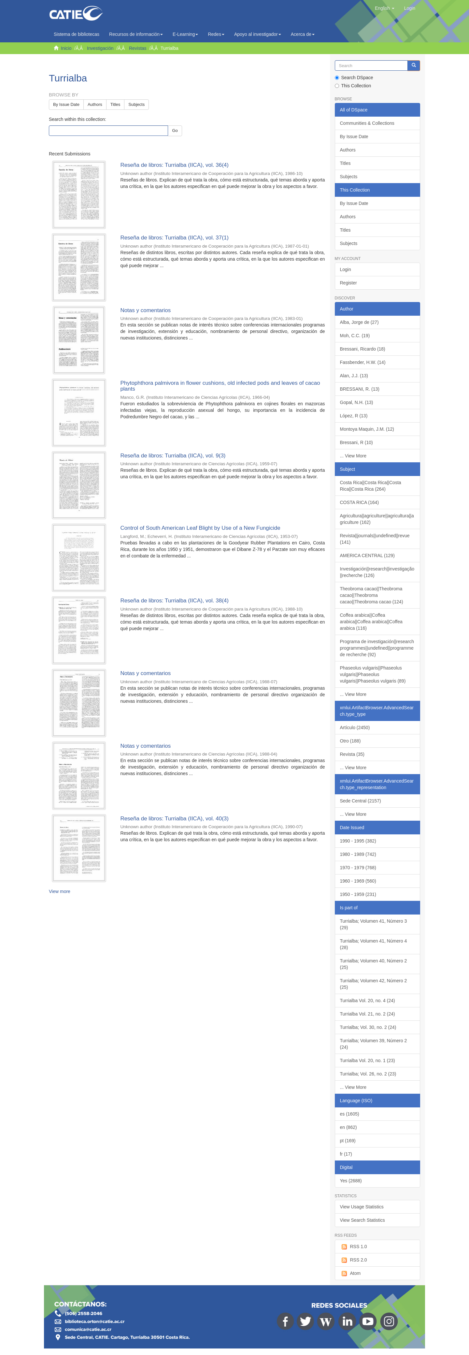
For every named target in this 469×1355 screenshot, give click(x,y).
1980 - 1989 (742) (358, 854)
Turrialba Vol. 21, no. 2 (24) (367, 1013)
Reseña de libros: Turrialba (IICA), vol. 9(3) (172, 456)
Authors (95, 104)
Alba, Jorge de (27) (359, 322)
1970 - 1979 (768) (358, 867)
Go (175, 130)
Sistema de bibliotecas (76, 34)
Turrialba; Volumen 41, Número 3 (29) (373, 924)
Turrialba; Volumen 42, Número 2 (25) (373, 984)
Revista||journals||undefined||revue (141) (375, 539)
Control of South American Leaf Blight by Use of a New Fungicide (200, 528)
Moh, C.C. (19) (355, 335)
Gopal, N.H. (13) (356, 402)
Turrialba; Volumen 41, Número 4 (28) (373, 944)
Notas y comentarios (145, 310)
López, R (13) (354, 415)
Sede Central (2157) (360, 800)
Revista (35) (352, 754)
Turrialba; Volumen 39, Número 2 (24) (373, 1044)
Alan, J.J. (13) (354, 375)
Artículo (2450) (355, 727)
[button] (384, 8)
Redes (216, 34)
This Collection (353, 85)
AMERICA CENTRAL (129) (367, 555)
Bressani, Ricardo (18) (362, 349)
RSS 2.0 (353, 1260)
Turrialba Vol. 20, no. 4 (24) (367, 1000)
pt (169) (348, 1140)
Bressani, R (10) (356, 442)
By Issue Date (66, 104)
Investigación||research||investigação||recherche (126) (377, 572)
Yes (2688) (351, 1180)
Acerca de (303, 34)
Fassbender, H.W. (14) (363, 362)
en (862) (348, 1127)
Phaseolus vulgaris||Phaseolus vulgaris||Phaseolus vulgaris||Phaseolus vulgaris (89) (373, 674)
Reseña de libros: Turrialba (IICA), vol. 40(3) (174, 818)
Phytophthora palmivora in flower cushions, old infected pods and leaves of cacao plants (220, 386)
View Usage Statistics (362, 1206)
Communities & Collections (367, 123)
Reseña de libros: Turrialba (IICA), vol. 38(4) (174, 601)
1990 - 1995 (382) (358, 840)
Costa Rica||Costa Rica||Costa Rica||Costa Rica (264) (370, 486)
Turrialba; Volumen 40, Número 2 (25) (373, 964)
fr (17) (346, 1154)
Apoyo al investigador (257, 34)
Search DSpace (354, 77)
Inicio (66, 48)
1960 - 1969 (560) (358, 881)
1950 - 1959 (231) (358, 894)
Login (345, 269)
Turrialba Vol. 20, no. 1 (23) (367, 1060)
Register (348, 282)
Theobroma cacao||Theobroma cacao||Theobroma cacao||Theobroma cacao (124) (371, 595)
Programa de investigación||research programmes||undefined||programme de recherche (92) (377, 648)
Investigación (100, 48)
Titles (115, 104)
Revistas (138, 48)
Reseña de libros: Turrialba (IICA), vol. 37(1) (174, 238)
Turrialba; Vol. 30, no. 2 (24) (368, 1027)
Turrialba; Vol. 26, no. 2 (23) (368, 1073)
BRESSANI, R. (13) (359, 389)
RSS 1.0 (353, 1247)
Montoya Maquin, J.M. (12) (367, 429)
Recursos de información (136, 34)
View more (59, 891)
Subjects (136, 104)
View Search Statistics (362, 1220)
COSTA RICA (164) (359, 502)
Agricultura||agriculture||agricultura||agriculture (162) (377, 519)
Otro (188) (350, 740)
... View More (353, 455)
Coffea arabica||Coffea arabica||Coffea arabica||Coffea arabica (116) (371, 622)
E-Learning (185, 34)
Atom (350, 1273)
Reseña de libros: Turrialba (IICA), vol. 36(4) (174, 165)
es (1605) (349, 1114)
